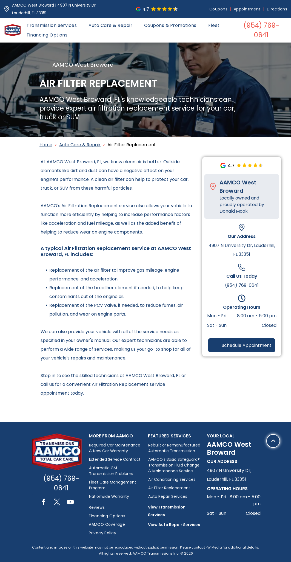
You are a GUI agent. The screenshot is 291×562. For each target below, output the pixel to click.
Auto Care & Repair (80, 145)
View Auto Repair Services (174, 524)
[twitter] (57, 503)
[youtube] (70, 503)
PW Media (214, 547)
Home (45, 145)
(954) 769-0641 (242, 285)
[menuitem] (219, 9)
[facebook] (44, 503)
